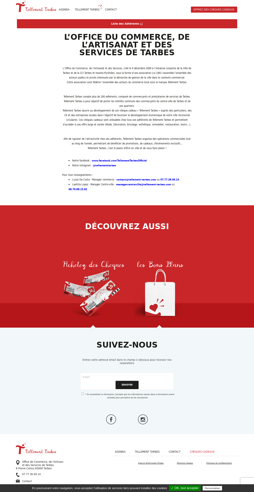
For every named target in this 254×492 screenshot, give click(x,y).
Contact (111, 9)
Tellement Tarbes (147, 451)
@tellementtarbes (104, 165)
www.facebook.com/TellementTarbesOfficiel (119, 161)
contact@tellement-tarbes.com (136, 180)
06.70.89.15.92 (78, 189)
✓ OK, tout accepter (185, 488)
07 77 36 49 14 (28, 474)
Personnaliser (212, 488)
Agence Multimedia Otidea (151, 463)
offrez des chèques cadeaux (213, 9)
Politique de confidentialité (219, 463)
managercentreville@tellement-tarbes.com (143, 184)
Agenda (64, 9)
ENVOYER (127, 385)
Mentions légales (185, 463)
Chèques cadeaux (202, 451)
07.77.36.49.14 (169, 180)
